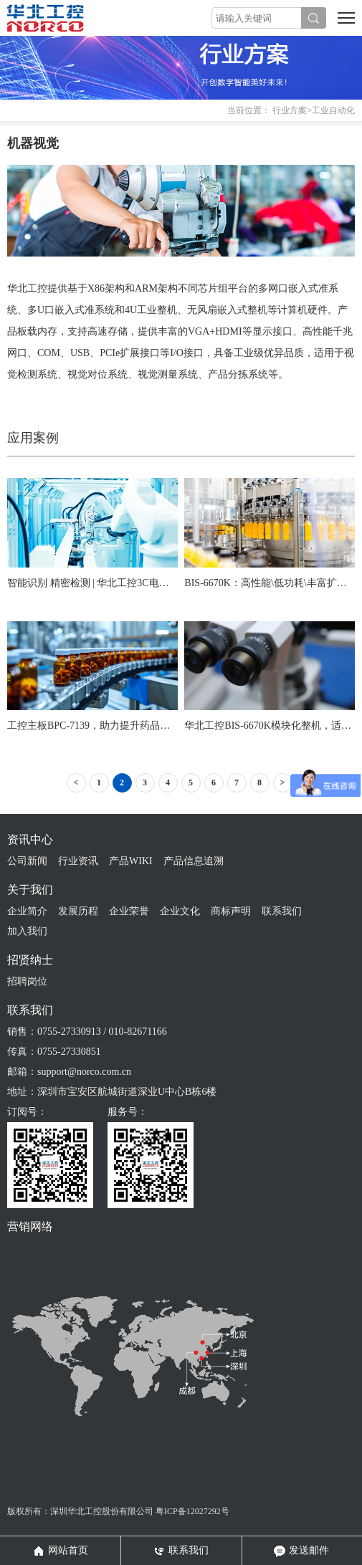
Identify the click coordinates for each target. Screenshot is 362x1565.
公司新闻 (27, 861)
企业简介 (27, 911)
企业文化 (180, 911)
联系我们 (282, 911)
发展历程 (78, 911)
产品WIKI (131, 861)
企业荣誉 (129, 911)
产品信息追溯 (193, 861)
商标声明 (231, 911)
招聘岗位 (27, 981)
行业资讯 (78, 861)
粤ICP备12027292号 (192, 1511)
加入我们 (27, 931)
